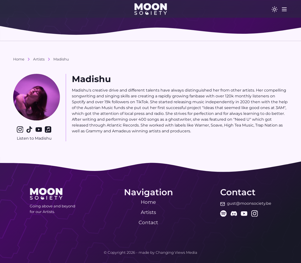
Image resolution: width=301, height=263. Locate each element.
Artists (39, 59)
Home (18, 59)
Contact (148, 222)
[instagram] (254, 213)
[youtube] (244, 213)
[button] (150, 9)
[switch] (272, 9)
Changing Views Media (176, 252)
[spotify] (223, 213)
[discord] (234, 213)
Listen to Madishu (36, 138)
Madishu (61, 59)
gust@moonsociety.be (249, 203)
